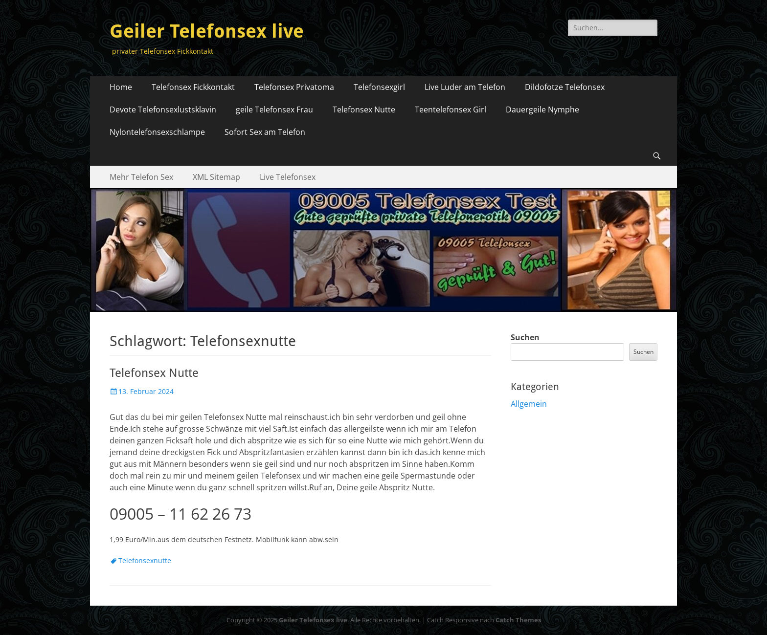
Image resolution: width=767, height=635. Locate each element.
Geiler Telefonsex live (207, 31)
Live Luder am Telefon (465, 87)
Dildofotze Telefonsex (566, 87)
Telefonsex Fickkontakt (193, 87)
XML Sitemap (216, 177)
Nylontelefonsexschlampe (157, 132)
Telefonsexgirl (379, 87)
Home (121, 87)
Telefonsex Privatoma (294, 87)
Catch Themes (518, 619)
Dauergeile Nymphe (542, 109)
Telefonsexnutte (144, 560)
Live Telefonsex (288, 177)
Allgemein (529, 403)
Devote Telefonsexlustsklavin (163, 109)
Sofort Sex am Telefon (265, 132)
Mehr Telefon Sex (141, 177)
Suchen (525, 337)
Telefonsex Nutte (364, 109)
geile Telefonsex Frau (274, 109)
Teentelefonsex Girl (450, 109)
